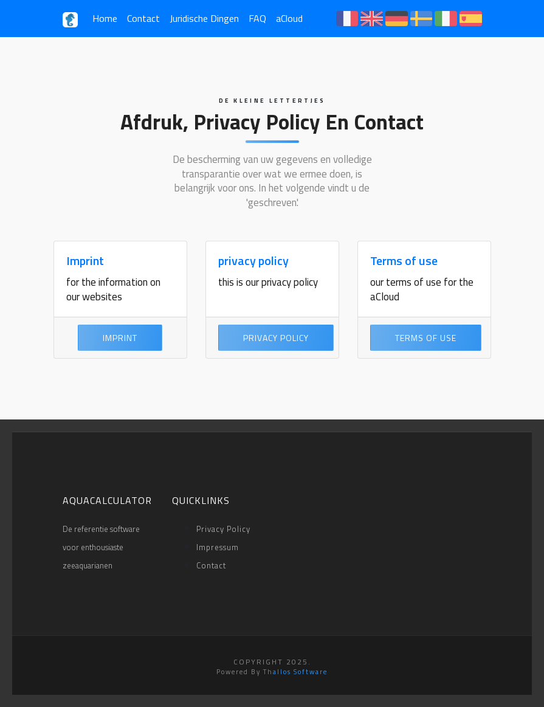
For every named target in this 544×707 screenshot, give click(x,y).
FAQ (257, 18)
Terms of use (404, 260)
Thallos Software (295, 672)
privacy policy (253, 260)
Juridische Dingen (204, 18)
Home (104, 18)
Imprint (85, 260)
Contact (143, 18)
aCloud (289, 18)
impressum (217, 547)
